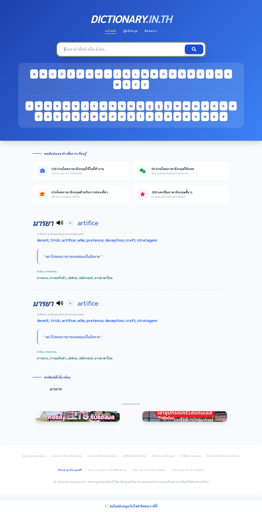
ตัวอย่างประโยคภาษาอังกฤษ (223, 456)
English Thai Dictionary (149, 470)
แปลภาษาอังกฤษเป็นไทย (102, 456)
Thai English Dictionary (188, 470)
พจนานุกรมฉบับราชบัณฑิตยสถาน (107, 470)
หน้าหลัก (110, 31)
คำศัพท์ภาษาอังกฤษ (134, 456)
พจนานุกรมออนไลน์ (34, 456)
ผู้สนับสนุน (130, 31)
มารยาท (56, 389)
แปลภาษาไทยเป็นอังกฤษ (67, 456)
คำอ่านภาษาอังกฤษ (163, 456)
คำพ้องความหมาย (191, 456)
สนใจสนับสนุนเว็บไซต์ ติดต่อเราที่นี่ (131, 506)
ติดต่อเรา (151, 31)
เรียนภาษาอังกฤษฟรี (70, 470)
